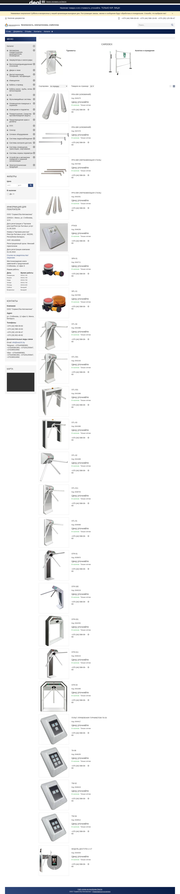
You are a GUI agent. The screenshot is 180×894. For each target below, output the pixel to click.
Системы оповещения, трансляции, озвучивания (19, 148)
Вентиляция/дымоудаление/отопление (20, 65)
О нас (8, 31)
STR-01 (75, 554)
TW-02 (74, 783)
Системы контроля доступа (20, 143)
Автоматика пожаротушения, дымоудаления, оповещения (16, 53)
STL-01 (74, 521)
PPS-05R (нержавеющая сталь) (86, 193)
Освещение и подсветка (19, 110)
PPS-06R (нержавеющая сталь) (86, 160)
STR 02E (75, 586)
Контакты (37, 31)
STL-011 (75, 488)
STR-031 (75, 619)
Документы (17, 31)
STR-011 (75, 652)
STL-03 (74, 422)
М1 (10, 95)
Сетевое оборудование (18, 134)
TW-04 (74, 816)
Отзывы (28, 31)
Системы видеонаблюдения (20, 139)
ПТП (11, 126)
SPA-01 (74, 258)
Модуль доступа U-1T (82, 849)
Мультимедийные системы (20, 99)
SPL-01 (74, 291)
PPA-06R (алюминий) (81, 127)
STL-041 (75, 357)
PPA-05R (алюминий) (81, 94)
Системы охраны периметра (20, 153)
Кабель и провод (16, 85)
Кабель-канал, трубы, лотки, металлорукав (20, 90)
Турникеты (71, 51)
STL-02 (74, 455)
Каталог (47, 31)
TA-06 (74, 751)
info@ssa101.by (18, 342)
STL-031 (75, 390)
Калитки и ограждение (144, 51)
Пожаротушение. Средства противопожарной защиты (20, 115)
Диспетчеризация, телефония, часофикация (19, 75)
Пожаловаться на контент (101, 891)
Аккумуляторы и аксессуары (20, 60)
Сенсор (12, 130)
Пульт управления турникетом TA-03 (89, 718)
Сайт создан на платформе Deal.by (90, 889)
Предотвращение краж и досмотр (19, 121)
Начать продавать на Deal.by (56, 2)
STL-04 (74, 324)
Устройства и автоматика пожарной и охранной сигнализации (19, 159)
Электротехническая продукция (17, 166)
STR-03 (75, 685)
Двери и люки (14, 70)
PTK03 (74, 226)
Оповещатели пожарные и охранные (20, 104)
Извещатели (14, 81)
